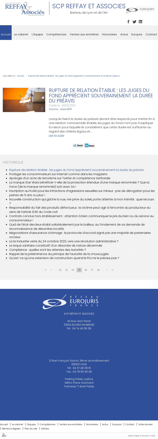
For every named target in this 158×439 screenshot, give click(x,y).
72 (60, 270)
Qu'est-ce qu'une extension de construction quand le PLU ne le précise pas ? (64, 258)
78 (98, 270)
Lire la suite (56, 136)
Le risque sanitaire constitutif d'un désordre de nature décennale (55, 245)
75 (79, 270)
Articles (45, 428)
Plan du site (31, 428)
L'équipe (37, 34)
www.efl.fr (66, 109)
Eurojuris (136, 34)
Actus (124, 34)
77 (92, 270)
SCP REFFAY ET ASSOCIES (89, 6)
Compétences (56, 34)
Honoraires (109, 34)
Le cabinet (21, 34)
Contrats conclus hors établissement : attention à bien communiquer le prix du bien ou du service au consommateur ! (81, 218)
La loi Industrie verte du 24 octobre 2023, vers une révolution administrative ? (63, 241)
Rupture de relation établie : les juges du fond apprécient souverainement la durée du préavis (74, 75)
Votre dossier (145, 424)
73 (66, 270)
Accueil (6, 34)
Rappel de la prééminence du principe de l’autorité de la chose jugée (59, 254)
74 (72, 270)
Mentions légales (11, 428)
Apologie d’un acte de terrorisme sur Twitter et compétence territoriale (59, 178)
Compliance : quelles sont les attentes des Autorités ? (47, 250)
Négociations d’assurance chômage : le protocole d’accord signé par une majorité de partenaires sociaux (80, 235)
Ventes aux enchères (84, 34)
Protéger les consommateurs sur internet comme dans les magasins (58, 174)
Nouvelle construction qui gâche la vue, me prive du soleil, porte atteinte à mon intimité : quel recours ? (81, 201)
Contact (151, 34)
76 (85, 270)
